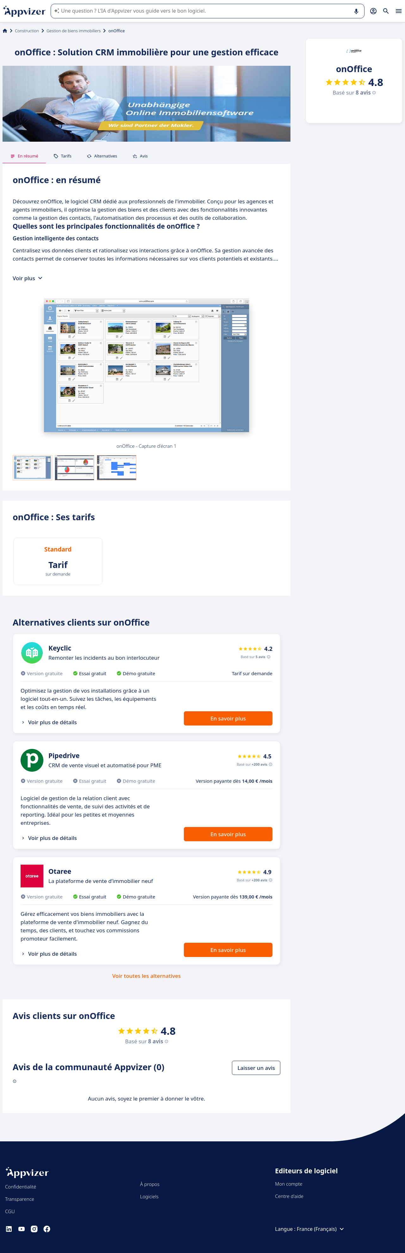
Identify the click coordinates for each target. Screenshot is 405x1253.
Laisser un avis (256, 1067)
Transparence (19, 1199)
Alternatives (102, 156)
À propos (149, 1184)
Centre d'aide (289, 1196)
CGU (10, 1211)
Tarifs (62, 156)
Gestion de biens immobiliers (74, 31)
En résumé (24, 156)
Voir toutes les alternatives (146, 975)
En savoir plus (228, 718)
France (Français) (321, 1229)
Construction (27, 31)
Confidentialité (20, 1186)
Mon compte (288, 1184)
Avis (140, 156)
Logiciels (149, 1196)
